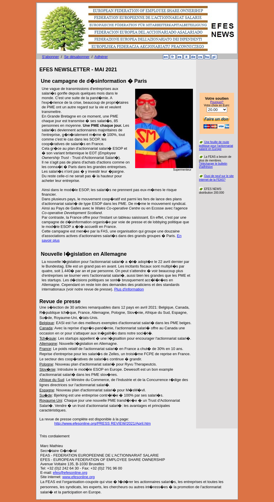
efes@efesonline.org (70, 472)
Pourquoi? (216, 102)
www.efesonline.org (78, 477)
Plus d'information (129, 289)
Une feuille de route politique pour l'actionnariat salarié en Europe (216, 146)
